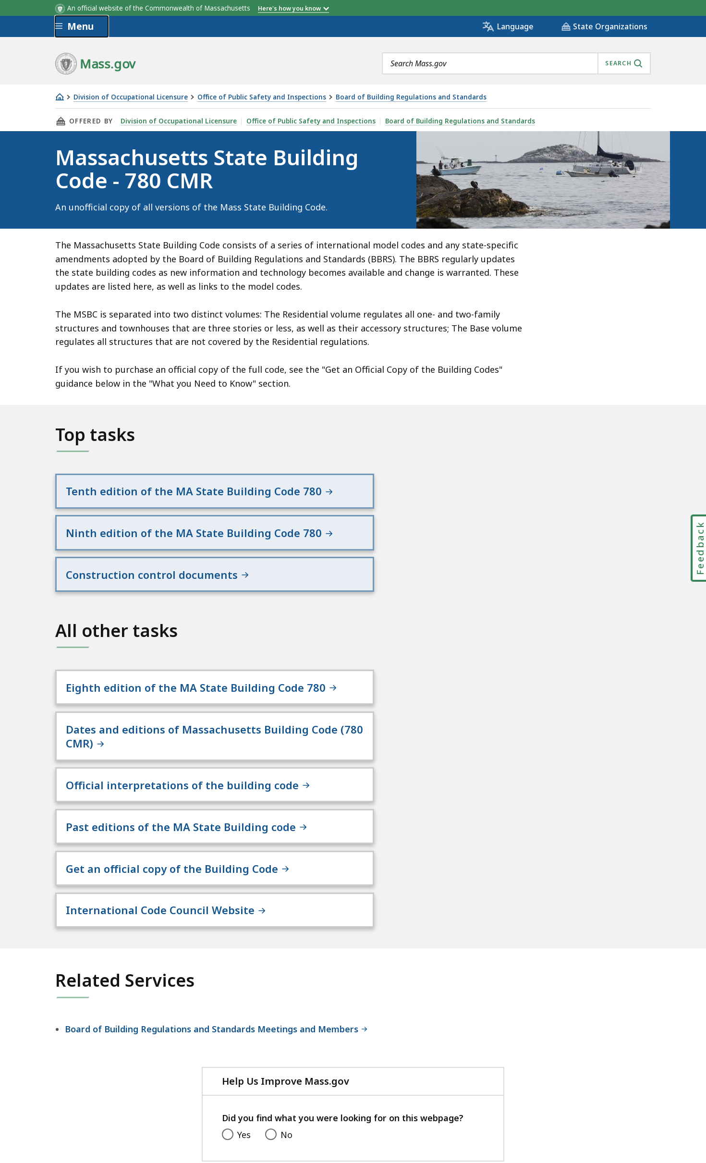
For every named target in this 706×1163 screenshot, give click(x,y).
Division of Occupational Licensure (130, 97)
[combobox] (516, 63)
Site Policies (288, 1083)
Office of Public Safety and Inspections (261, 97)
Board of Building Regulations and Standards (411, 97)
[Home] (59, 96)
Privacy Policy (222, 1083)
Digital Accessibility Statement (117, 1083)
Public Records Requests (378, 1083)
